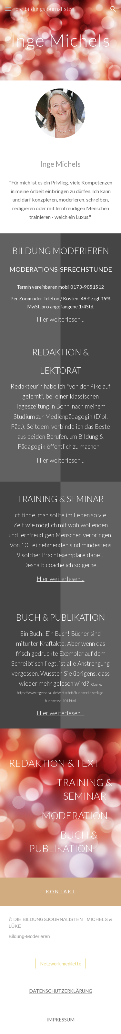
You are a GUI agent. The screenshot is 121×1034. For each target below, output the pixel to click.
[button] (7, 9)
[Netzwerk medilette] (60, 963)
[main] (60, 40)
